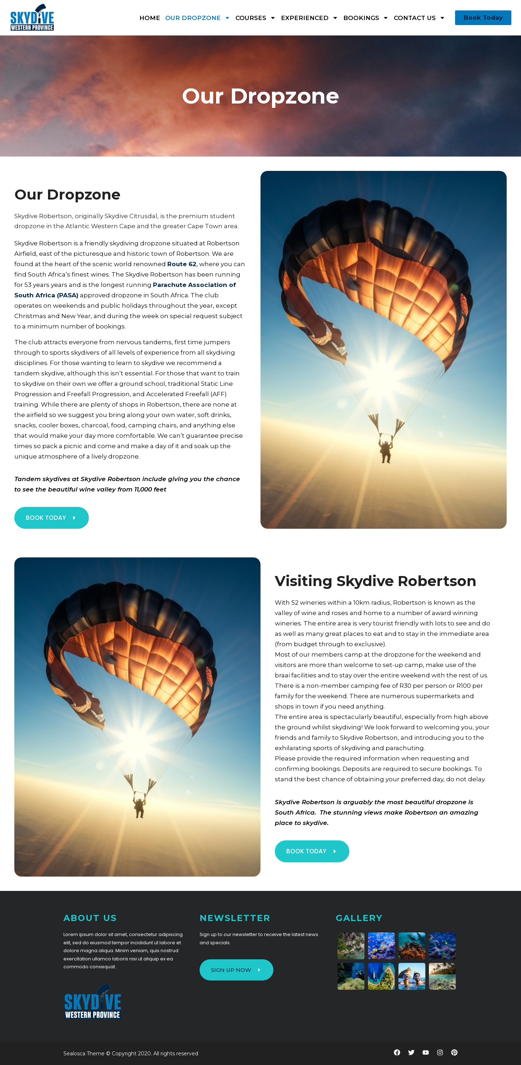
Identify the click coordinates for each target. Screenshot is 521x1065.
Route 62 (181, 264)
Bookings (366, 17)
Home (149, 17)
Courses (255, 17)
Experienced (309, 17)
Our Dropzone (197, 17)
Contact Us (419, 17)
